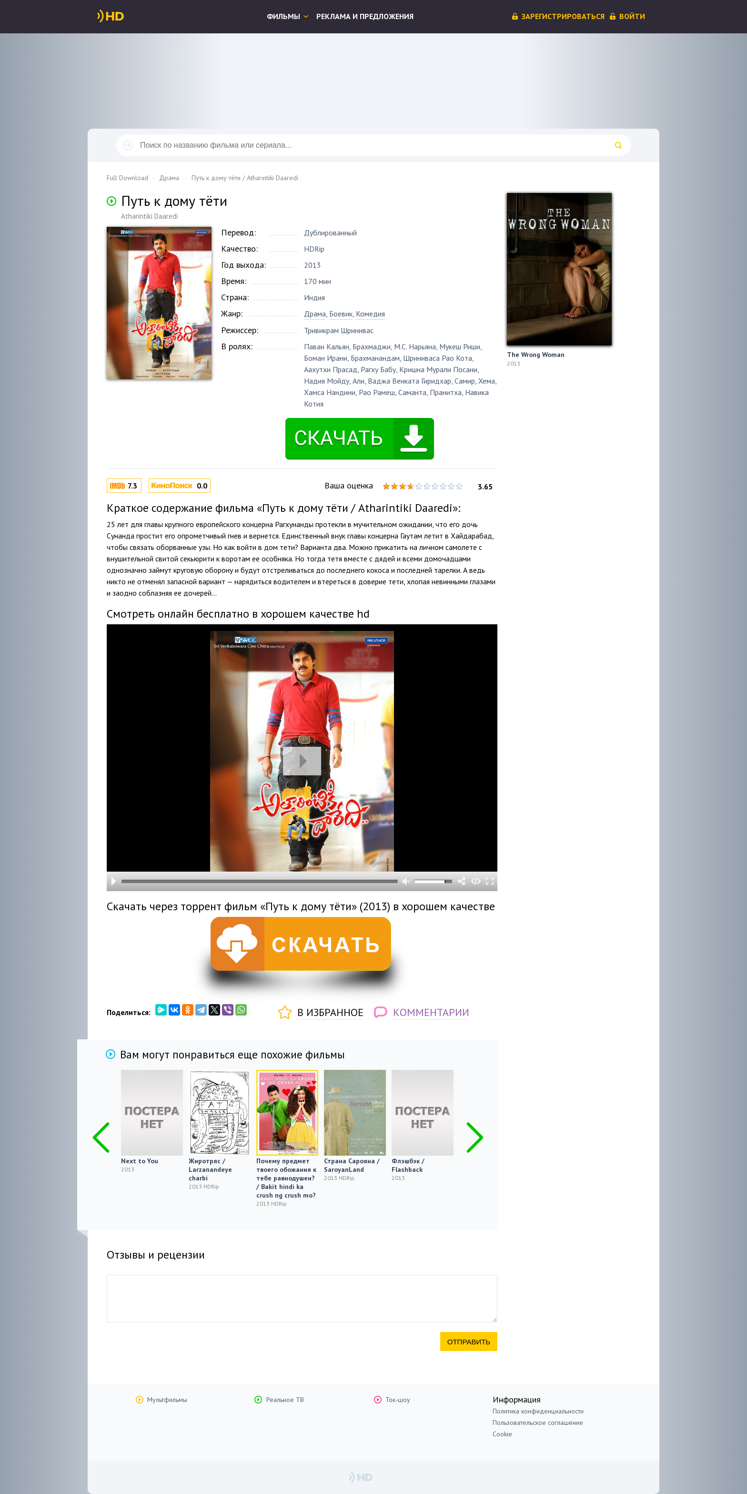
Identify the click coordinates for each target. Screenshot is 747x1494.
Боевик (341, 313)
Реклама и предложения (365, 16)
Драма (315, 313)
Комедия (370, 313)
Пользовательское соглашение (538, 1422)
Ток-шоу (397, 1399)
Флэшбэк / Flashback (408, 1165)
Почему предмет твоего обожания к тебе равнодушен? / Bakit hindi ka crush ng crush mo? (286, 1178)
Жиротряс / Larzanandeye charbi (210, 1169)
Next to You (139, 1161)
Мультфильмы (167, 1399)
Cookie (502, 1434)
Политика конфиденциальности (538, 1411)
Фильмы (283, 16)
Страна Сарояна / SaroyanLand (352, 1165)
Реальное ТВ (285, 1399)
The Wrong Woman (536, 354)
